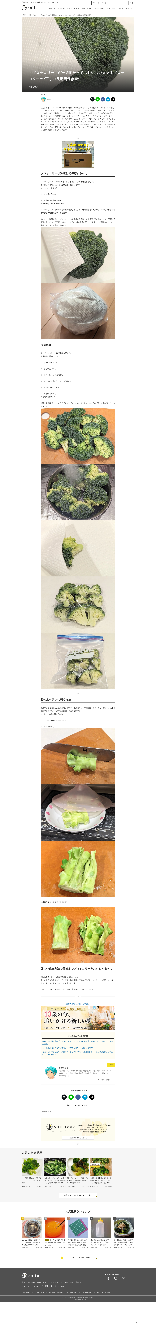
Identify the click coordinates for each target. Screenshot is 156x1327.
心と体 (120, 8)
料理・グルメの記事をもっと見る (78, 1226)
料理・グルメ (99, 8)
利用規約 (60, 1323)
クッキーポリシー (98, 1323)
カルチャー (130, 8)
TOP (24, 15)
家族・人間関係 (73, 8)
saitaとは (62, 1317)
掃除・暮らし (87, 8)
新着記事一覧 (50, 1317)
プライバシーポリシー (84, 1323)
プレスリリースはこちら (38, 1323)
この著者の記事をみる (106, 1110)
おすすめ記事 (51, 1323)
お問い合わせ (25, 1323)
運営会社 (107, 1323)
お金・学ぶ (111, 8)
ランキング (51, 8)
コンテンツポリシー (70, 1323)
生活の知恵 (47, 1142)
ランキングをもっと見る (79, 1288)
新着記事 (61, 8)
